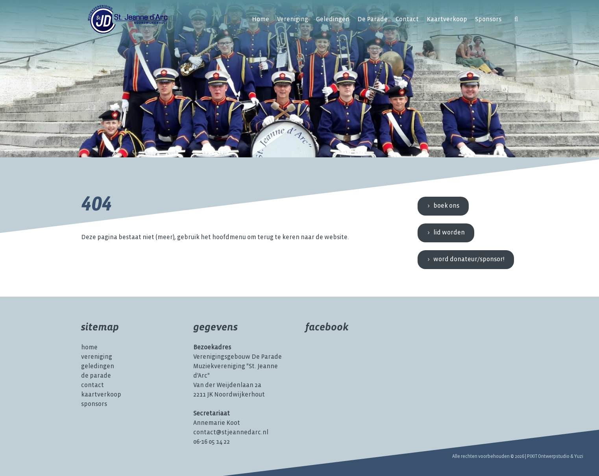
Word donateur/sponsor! (469, 259)
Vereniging (292, 19)
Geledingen (332, 19)
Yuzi (578, 456)
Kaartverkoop (447, 19)
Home (260, 19)
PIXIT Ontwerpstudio (548, 456)
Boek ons (446, 206)
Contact (407, 19)
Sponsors (488, 19)
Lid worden (449, 233)
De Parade (372, 19)
